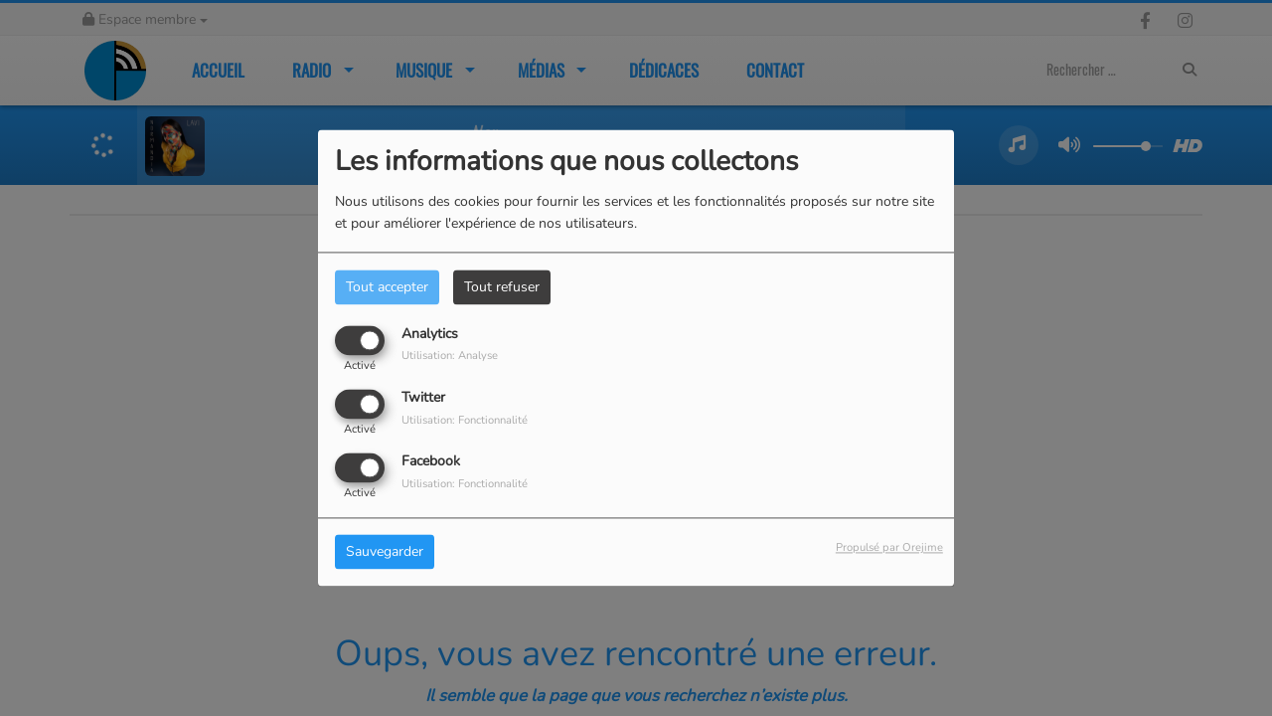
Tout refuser (502, 286)
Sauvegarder (384, 552)
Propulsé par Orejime (889, 548)
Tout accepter (387, 286)
